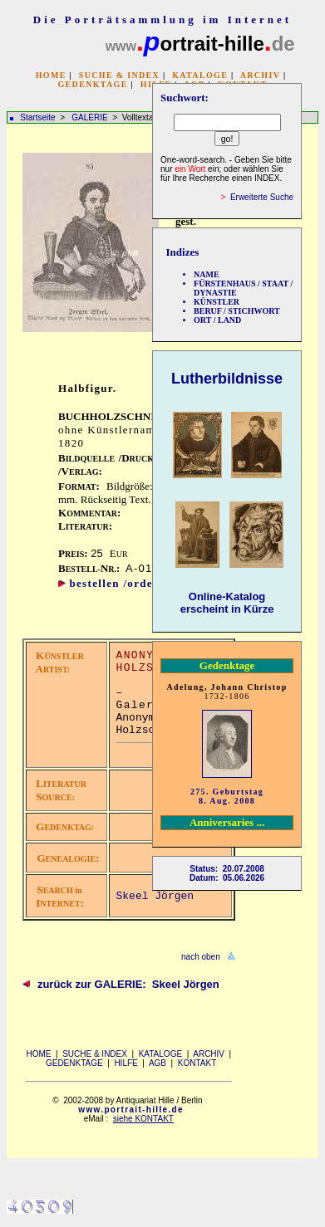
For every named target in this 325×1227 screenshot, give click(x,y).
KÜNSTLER (216, 301)
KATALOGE (200, 75)
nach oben (200, 956)
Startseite (37, 117)
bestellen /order (114, 583)
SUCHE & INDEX (119, 75)
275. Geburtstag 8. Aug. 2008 (226, 796)
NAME (206, 274)
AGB (157, 1063)
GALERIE (90, 117)
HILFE (125, 1063)
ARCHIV (260, 75)
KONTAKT (197, 1063)
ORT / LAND (217, 320)
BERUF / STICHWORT (237, 310)
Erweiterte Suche (261, 197)
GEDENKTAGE (92, 84)
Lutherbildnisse (227, 378)
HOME (51, 75)
